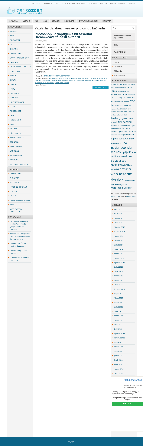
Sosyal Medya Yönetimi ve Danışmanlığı (133, 387)
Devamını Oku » (100, 88)
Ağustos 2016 (119, 227)
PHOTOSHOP (15, 111)
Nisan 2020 (118, 218)
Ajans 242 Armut (133, 380)
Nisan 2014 (118, 240)
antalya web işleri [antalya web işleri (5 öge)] (124, 91)
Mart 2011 (118, 351)
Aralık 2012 (118, 276)
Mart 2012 (118, 302)
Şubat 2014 (118, 245)
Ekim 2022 (118, 209)
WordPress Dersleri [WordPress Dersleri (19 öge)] (121, 187)
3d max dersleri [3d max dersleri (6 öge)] (116, 84)
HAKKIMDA (48, 3)
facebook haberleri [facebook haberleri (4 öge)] (117, 115)
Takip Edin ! (120, 52)
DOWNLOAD (69, 21)
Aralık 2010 (118, 364)
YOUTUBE (14, 160)
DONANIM (56, 21)
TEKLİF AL (127, 404)
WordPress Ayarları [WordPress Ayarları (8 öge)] (119, 184)
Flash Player (131, 196)
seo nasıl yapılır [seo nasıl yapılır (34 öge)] (121, 152)
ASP (36, 21)
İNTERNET (14, 93)
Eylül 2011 (118, 329)
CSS (45, 21)
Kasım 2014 (119, 236)
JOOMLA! (14, 98)
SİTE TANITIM (15, 133)
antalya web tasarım (24, 10)
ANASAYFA (36, 3)
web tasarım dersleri (62, 83)
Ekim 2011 (118, 325)
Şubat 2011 (118, 356)
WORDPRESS (16, 155)
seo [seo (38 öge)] (131, 138)
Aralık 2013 (118, 254)
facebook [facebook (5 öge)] (131, 111)
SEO (57, 3)
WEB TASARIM (16, 146)
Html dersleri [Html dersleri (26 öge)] (124, 121)
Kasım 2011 (119, 320)
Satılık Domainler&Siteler (74, 3)
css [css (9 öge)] (127, 101)
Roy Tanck (115, 196)
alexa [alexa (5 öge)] (112, 87)
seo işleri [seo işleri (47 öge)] (127, 147)
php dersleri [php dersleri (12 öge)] (129, 134)
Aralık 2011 (118, 316)
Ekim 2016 (118, 223)
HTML (12, 89)
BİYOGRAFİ (15, 40)
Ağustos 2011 (119, 333)
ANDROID (26, 21)
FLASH (13, 76)
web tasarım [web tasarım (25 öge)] (123, 169)
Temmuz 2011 (119, 338)
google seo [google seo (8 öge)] (123, 118)
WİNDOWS (14, 151)
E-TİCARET (93, 3)
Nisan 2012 (118, 298)
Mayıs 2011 (118, 342)
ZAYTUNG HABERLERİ (19, 164)
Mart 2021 (118, 214)
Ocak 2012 (118, 311)
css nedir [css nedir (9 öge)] (124, 106)
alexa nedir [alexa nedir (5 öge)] (119, 87)
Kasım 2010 (119, 369)
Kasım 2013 (119, 258)
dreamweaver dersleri (56, 78)
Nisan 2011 (118, 347)
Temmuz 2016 (119, 231)
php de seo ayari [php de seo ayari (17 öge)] (119, 138)
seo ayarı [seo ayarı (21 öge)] (116, 143)
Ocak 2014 (118, 249)
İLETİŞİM (132, 3)
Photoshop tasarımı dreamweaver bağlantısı (76, 80)
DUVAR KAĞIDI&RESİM (88, 21)
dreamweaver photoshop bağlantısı (76, 78)
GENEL (13, 80)
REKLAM (103, 3)
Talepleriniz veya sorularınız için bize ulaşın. (127, 399)
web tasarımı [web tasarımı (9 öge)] (129, 181)
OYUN (12, 107)
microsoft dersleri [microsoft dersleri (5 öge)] (117, 135)
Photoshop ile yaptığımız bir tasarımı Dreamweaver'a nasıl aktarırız (63, 35)
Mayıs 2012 (118, 294)
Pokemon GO (15, 120)
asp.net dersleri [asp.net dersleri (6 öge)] (125, 98)
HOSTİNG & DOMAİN (117, 3)
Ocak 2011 (118, 360)
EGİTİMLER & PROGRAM (20, 67)
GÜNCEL (14, 84)
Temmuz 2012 (119, 289)
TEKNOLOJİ (15, 142)
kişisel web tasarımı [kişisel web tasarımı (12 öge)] (127, 131)
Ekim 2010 (118, 373)
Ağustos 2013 (119, 263)
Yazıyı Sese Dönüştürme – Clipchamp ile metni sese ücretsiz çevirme (20, 236)
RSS (116, 45)
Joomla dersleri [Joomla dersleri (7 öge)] (124, 125)
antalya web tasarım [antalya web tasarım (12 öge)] (120, 94)
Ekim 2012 (118, 285)
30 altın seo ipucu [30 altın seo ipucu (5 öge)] (129, 84)
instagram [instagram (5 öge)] (114, 125)
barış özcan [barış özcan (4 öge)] (122, 102)
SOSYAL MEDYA (17, 138)
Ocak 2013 (118, 271)
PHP (12, 115)
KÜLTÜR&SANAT (17, 102)
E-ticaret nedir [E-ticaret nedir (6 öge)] (122, 111)
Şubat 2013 (118, 267)
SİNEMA (13, 129)
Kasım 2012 (119, 280)
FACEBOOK (15, 71)
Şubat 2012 (118, 307)
